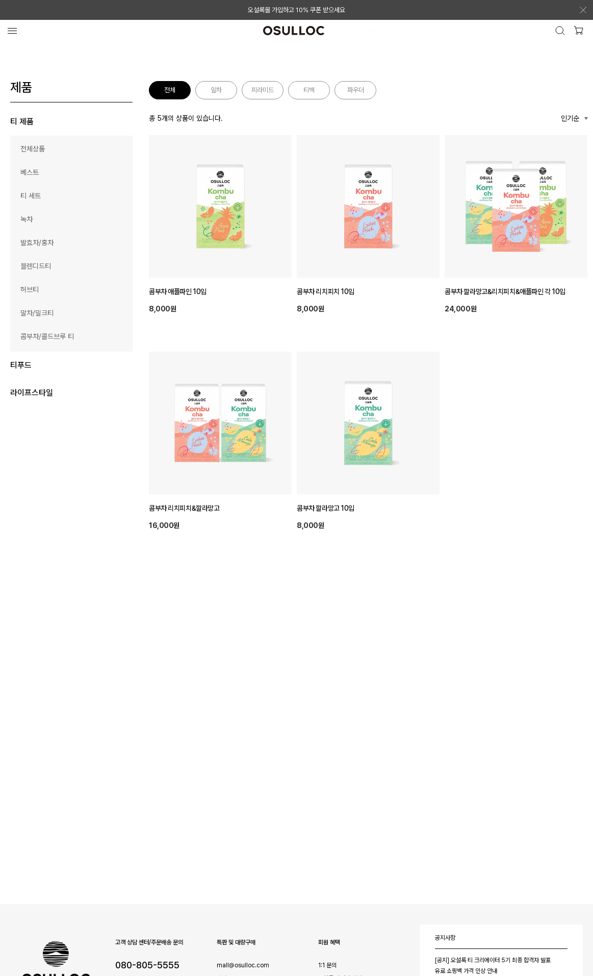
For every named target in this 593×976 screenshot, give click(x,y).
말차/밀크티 (37, 313)
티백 (309, 90)
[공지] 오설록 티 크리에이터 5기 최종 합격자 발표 (493, 960)
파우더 (355, 90)
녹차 (26, 219)
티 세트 (30, 196)
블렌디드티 (35, 266)
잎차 (216, 90)
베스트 (29, 172)
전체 (169, 90)
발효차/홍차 (37, 243)
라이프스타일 (31, 393)
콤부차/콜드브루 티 (47, 336)
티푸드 (21, 365)
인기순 (570, 118)
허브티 (29, 289)
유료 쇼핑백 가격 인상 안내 (466, 970)
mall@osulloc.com (243, 965)
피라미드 (262, 90)
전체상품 (32, 149)
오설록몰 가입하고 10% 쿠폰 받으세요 (296, 10)
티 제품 (22, 121)
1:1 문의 (327, 965)
